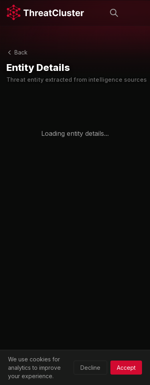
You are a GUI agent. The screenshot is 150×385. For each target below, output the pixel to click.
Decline (90, 367)
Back (17, 52)
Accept (126, 367)
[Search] (114, 13)
